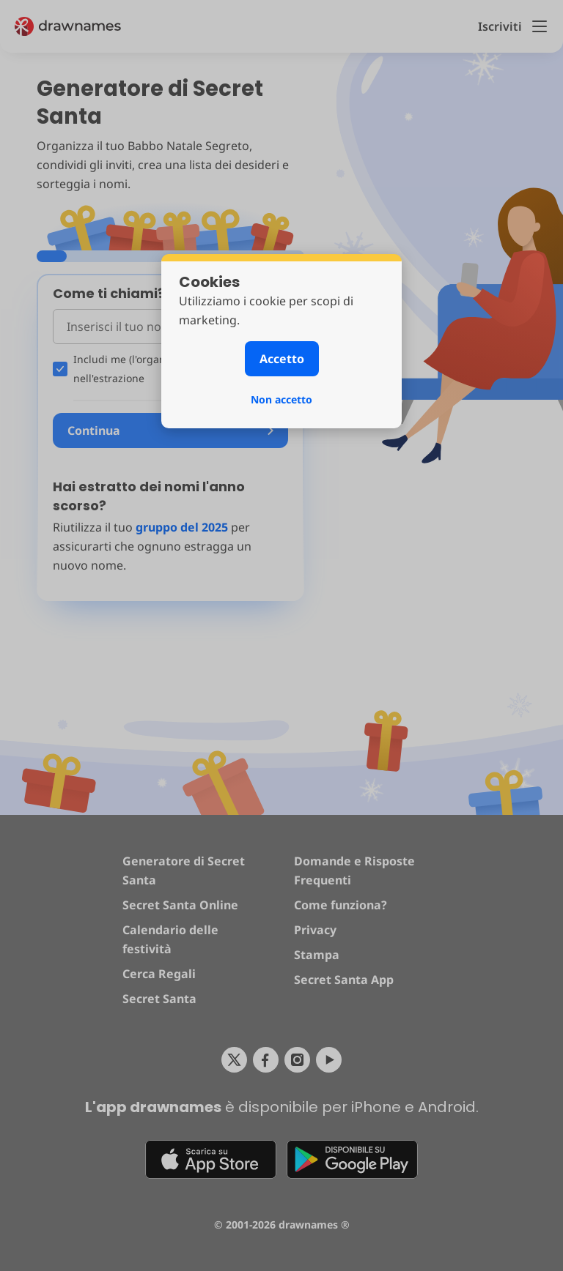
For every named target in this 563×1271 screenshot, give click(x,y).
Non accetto (281, 399)
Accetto (282, 359)
